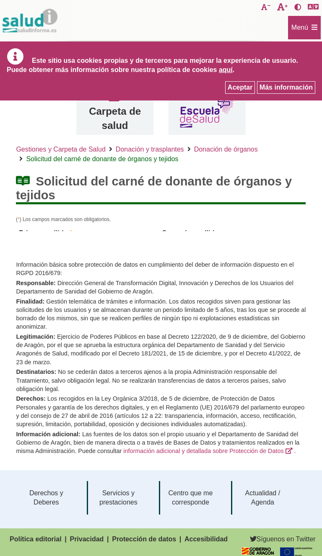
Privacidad (87, 539)
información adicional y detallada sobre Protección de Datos (203, 451)
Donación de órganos (226, 149)
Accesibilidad (206, 539)
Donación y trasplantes (150, 149)
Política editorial (36, 539)
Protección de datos (144, 539)
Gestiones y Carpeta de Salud (60, 149)
